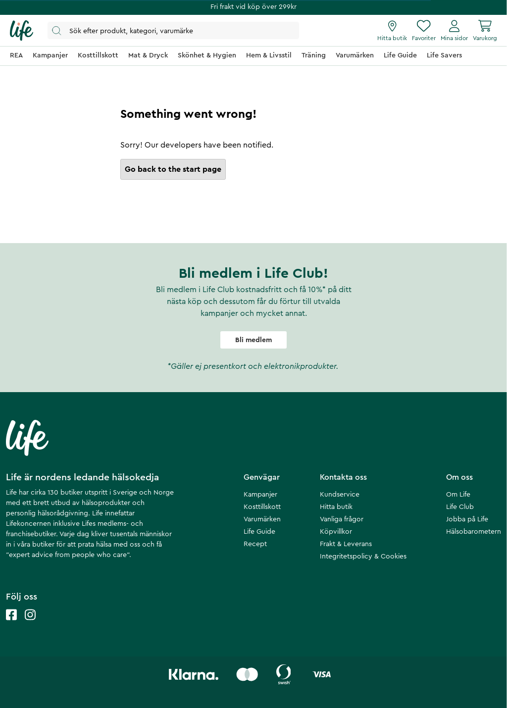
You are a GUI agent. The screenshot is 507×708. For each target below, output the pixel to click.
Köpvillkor (336, 531)
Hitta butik (336, 507)
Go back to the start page (173, 169)
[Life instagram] (30, 624)
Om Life (458, 494)
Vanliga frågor (341, 519)
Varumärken (262, 519)
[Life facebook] (11, 624)
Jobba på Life (467, 519)
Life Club (460, 507)
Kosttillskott (262, 507)
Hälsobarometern (473, 531)
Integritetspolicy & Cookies (363, 556)
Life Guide (259, 531)
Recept (255, 544)
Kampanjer (260, 494)
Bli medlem (253, 340)
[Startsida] (21, 30)
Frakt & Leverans (346, 544)
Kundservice (339, 494)
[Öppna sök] (173, 30)
